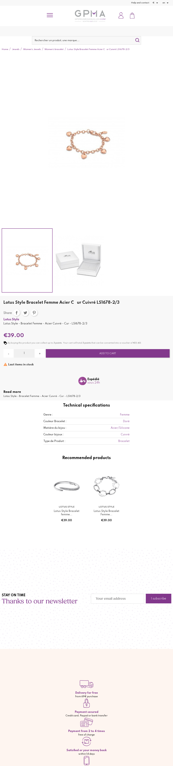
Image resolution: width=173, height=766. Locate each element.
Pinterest (34, 312)
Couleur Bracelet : (55, 421)
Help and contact (140, 3)
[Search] (86, 40)
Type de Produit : (54, 441)
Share (16, 312)
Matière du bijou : (54, 428)
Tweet (25, 312)
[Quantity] (24, 353)
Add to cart (107, 353)
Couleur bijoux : (53, 434)
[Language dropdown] (166, 3)
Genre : (48, 414)
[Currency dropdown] (156, 3)
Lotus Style (11, 319)
